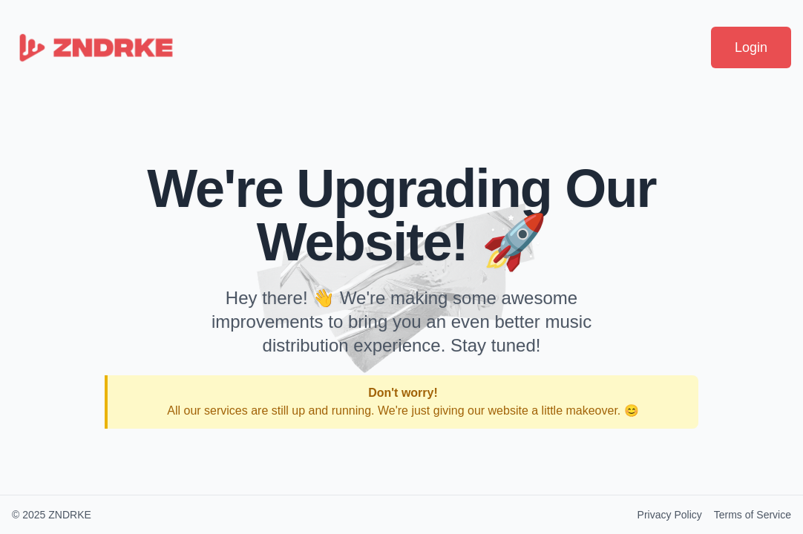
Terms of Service (752, 515)
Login (751, 47)
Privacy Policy (670, 515)
